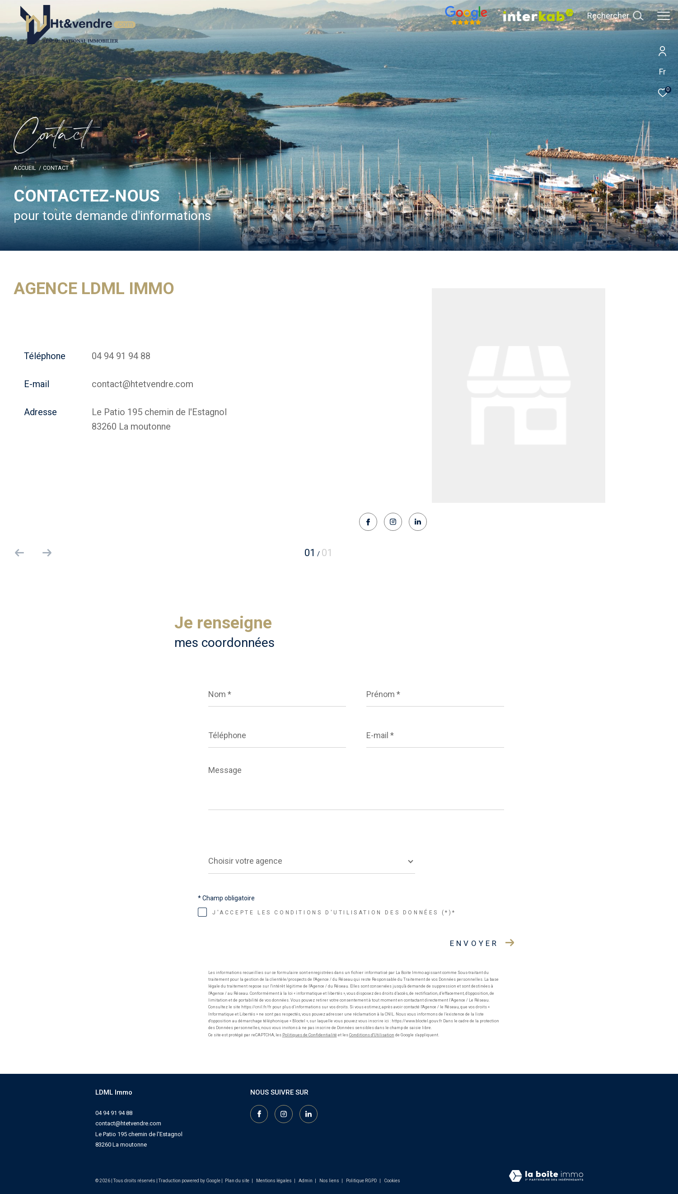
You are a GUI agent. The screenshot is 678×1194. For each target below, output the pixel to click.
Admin (306, 1180)
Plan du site (237, 1180)
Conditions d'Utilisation (371, 1035)
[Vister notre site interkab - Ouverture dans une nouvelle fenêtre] (538, 19)
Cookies (392, 1180)
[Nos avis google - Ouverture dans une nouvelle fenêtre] (466, 23)
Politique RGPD (361, 1180)
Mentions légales (274, 1180)
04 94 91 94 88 (121, 356)
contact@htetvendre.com (142, 384)
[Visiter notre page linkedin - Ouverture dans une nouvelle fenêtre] (418, 522)
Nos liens (329, 1180)
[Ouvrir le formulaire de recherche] (615, 16)
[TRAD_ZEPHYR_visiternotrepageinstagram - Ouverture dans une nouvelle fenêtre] (393, 523)
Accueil (25, 167)
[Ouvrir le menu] (663, 16)
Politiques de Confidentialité (309, 1035)
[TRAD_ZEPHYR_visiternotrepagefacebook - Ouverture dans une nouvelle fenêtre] (368, 523)
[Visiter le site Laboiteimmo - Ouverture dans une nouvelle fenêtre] (546, 1177)
